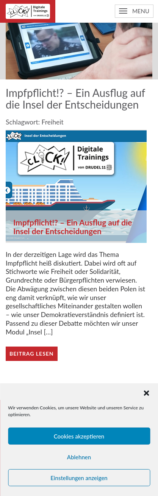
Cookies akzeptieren (79, 436)
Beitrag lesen (31, 353)
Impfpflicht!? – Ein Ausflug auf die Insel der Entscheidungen (72, 227)
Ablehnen (79, 457)
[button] (146, 393)
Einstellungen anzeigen (79, 477)
